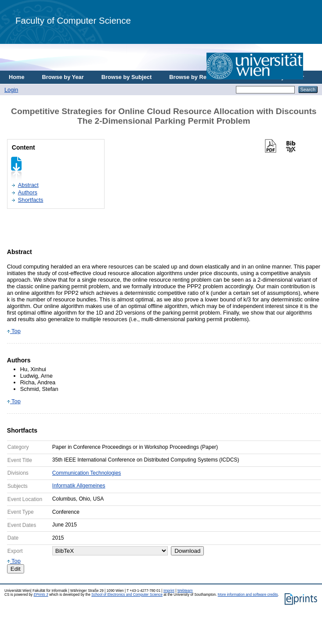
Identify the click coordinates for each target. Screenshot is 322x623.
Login (11, 89)
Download (187, 551)
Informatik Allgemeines (78, 486)
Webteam (185, 591)
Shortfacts (30, 200)
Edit (16, 569)
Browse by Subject (126, 77)
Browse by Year (63, 77)
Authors (27, 192)
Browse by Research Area (203, 77)
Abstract (28, 185)
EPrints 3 (40, 595)
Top (14, 331)
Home (17, 77)
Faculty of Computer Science (73, 20)
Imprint (168, 591)
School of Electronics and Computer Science (127, 595)
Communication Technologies (86, 473)
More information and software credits (248, 595)
